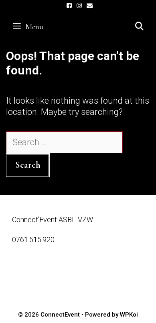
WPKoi (129, 314)
